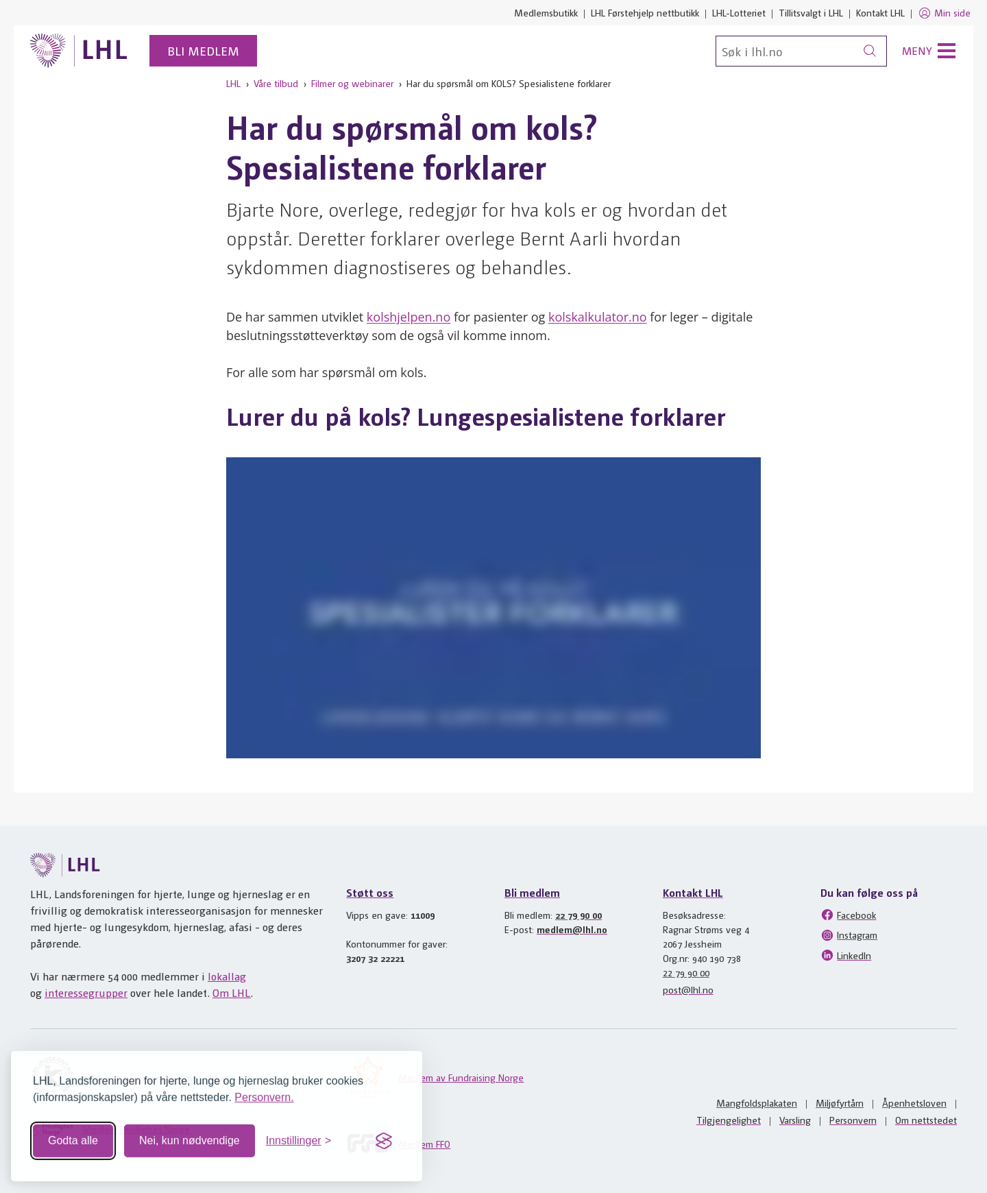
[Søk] (801, 51)
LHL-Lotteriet (739, 12)
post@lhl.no (688, 989)
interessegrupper (86, 992)
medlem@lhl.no (572, 929)
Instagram (848, 935)
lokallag (227, 976)
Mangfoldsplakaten (756, 1102)
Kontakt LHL (880, 12)
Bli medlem (203, 50)
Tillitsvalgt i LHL (811, 12)
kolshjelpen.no (408, 317)
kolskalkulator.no (597, 317)
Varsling (795, 1119)
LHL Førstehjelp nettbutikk (645, 12)
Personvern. (263, 1092)
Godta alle (73, 1135)
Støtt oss (369, 892)
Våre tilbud (276, 83)
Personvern (853, 1119)
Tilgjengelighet (728, 1119)
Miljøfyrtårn (840, 1102)
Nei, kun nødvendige (189, 1135)
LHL (233, 83)
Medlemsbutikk (546, 12)
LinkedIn (845, 955)
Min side (944, 13)
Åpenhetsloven (914, 1102)
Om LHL (231, 992)
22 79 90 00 (578, 914)
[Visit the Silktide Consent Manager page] (383, 1135)
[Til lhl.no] (78, 51)
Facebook (848, 914)
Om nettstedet (926, 1119)
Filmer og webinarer (352, 83)
